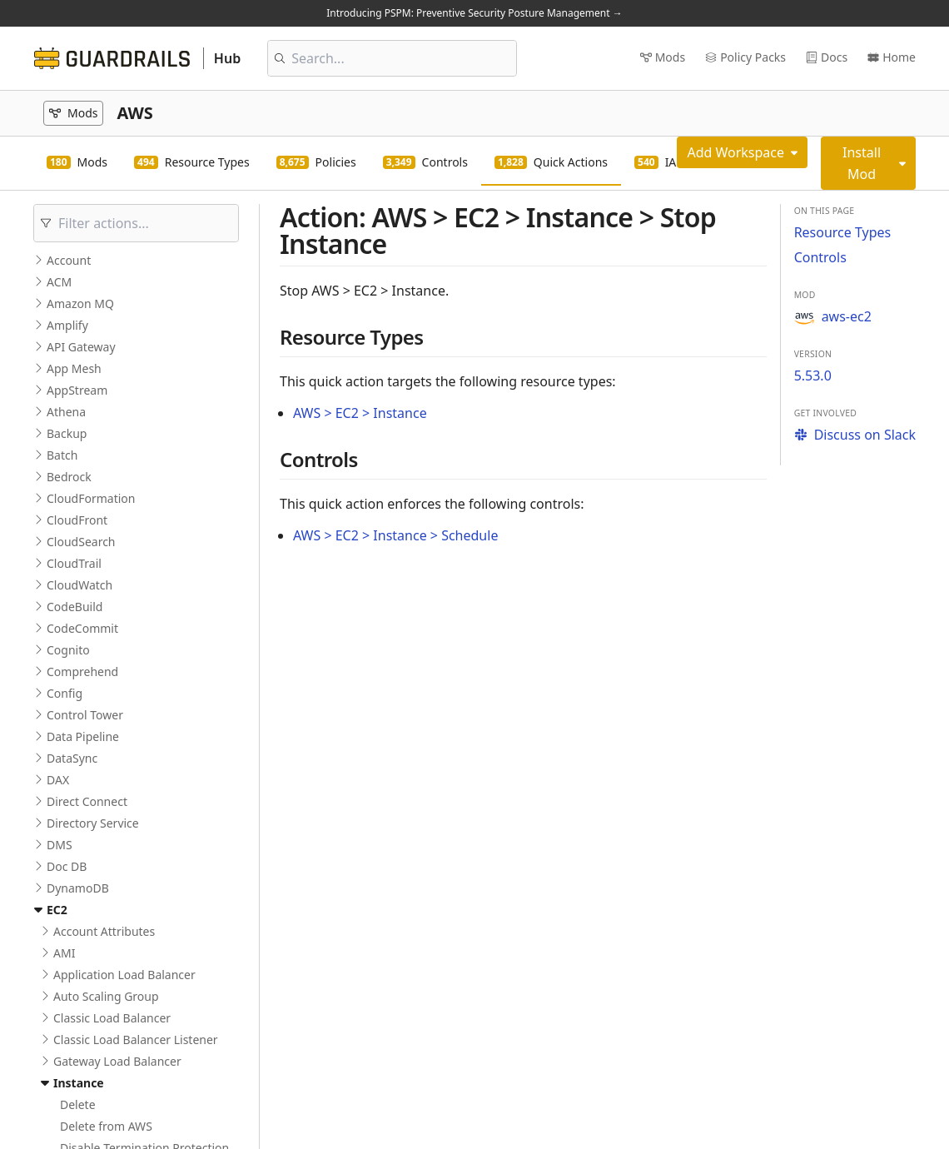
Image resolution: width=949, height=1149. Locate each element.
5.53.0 (813, 375)
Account (69, 260)
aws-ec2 (833, 316)
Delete (78, 1104)
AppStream (77, 390)
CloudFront (77, 520)
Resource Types (843, 232)
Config (64, 693)
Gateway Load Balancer (117, 1061)
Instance (78, 1083)
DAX (58, 780)
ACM (59, 282)
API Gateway (81, 347)
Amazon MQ (80, 303)
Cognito (68, 650)
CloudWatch (79, 585)
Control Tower (85, 715)
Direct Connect (87, 801)
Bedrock (69, 477)
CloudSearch (81, 542)
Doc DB (67, 866)
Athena (66, 412)
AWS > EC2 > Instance (360, 413)
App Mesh (74, 368)
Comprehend (82, 671)
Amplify (67, 325)
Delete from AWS (106, 1126)
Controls (820, 257)
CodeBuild (74, 606)
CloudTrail (74, 563)
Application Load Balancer (124, 974)
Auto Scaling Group (106, 996)
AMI (64, 953)
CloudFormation (91, 498)
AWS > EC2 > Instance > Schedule (395, 535)
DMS (59, 845)
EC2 (57, 910)
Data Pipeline (83, 736)
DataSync (72, 758)
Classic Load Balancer (112, 1018)
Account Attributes (104, 931)
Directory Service (93, 823)
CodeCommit (82, 628)
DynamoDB (78, 888)
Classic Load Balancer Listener (135, 1039)
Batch (62, 455)
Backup (67, 433)
